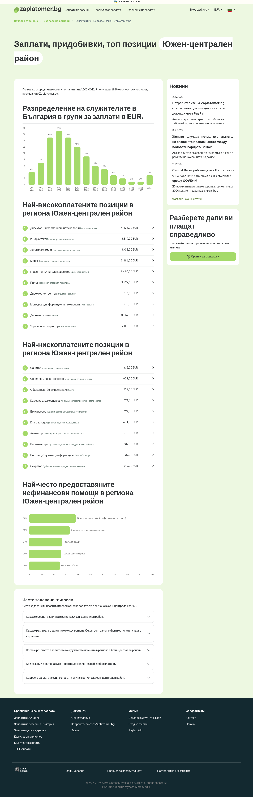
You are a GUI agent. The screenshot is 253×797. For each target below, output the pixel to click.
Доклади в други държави (145, 718)
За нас (75, 730)
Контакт (191, 718)
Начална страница (26, 20)
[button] (231, 10)
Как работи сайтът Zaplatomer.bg (93, 724)
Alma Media (142, 787)
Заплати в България (27, 718)
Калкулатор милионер (28, 736)
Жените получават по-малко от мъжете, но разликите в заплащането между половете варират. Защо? (202, 142)
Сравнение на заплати (140, 10)
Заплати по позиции (77, 10)
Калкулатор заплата (108, 10)
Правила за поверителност (124, 771)
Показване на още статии (186, 199)
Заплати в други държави (30, 730)
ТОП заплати (22, 749)
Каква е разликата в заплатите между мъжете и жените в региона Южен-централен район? (83, 650)
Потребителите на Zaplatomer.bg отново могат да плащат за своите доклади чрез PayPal (198, 108)
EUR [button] (217, 9)
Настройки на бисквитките (174, 771)
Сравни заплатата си (202, 257)
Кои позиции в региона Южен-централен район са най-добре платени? (71, 663)
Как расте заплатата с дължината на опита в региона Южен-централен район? (75, 677)
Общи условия (80, 718)
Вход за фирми (199, 9)
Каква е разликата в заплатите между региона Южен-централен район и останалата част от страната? (84, 633)
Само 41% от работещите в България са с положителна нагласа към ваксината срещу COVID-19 (203, 175)
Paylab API (135, 730)
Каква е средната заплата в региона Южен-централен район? (65, 616)
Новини (191, 724)
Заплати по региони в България (34, 724)
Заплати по (57, 20)
